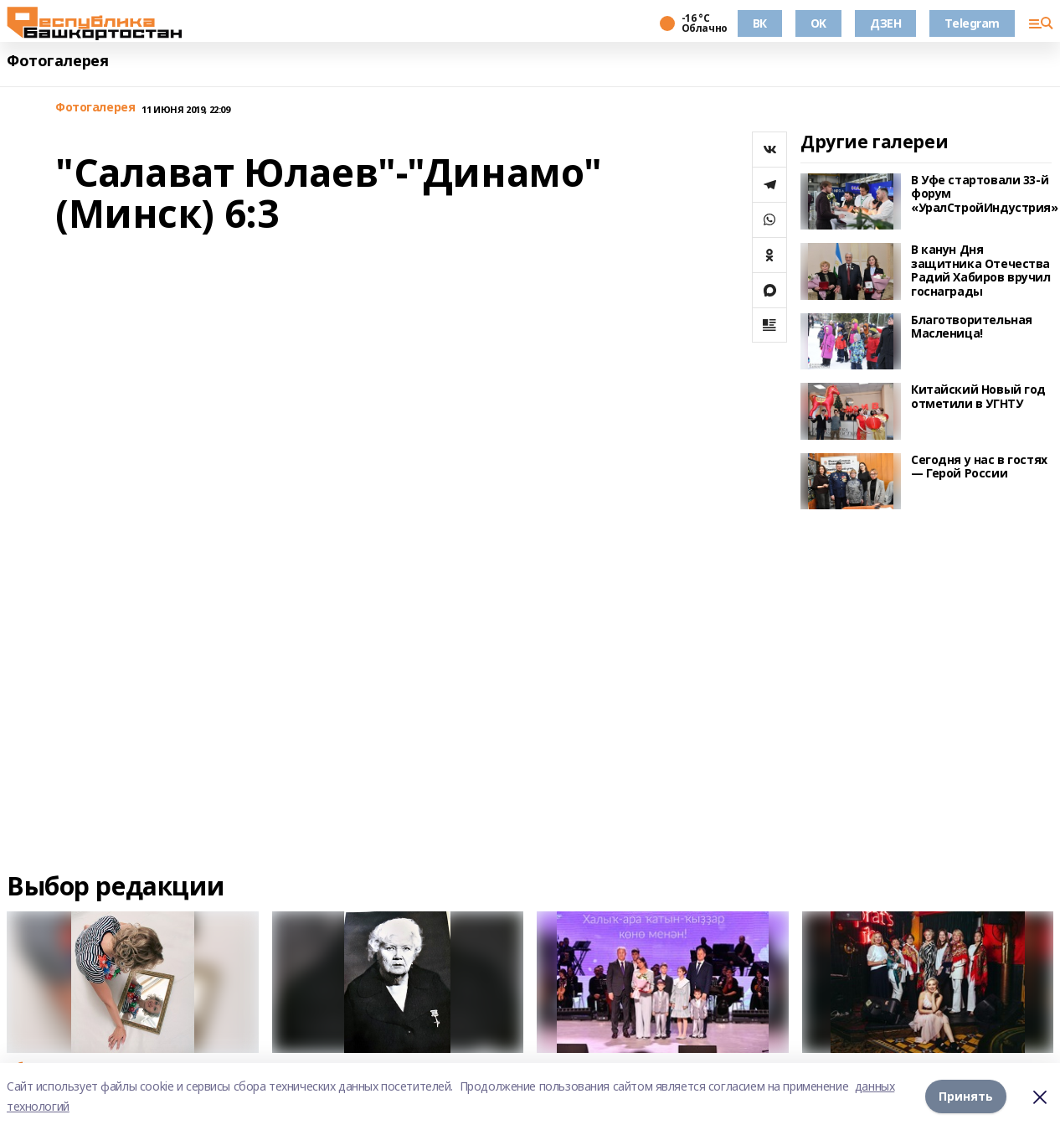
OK (818, 23)
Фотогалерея (57, 61)
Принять (966, 1096)
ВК (760, 23)
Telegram (972, 23)
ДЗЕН (885, 23)
